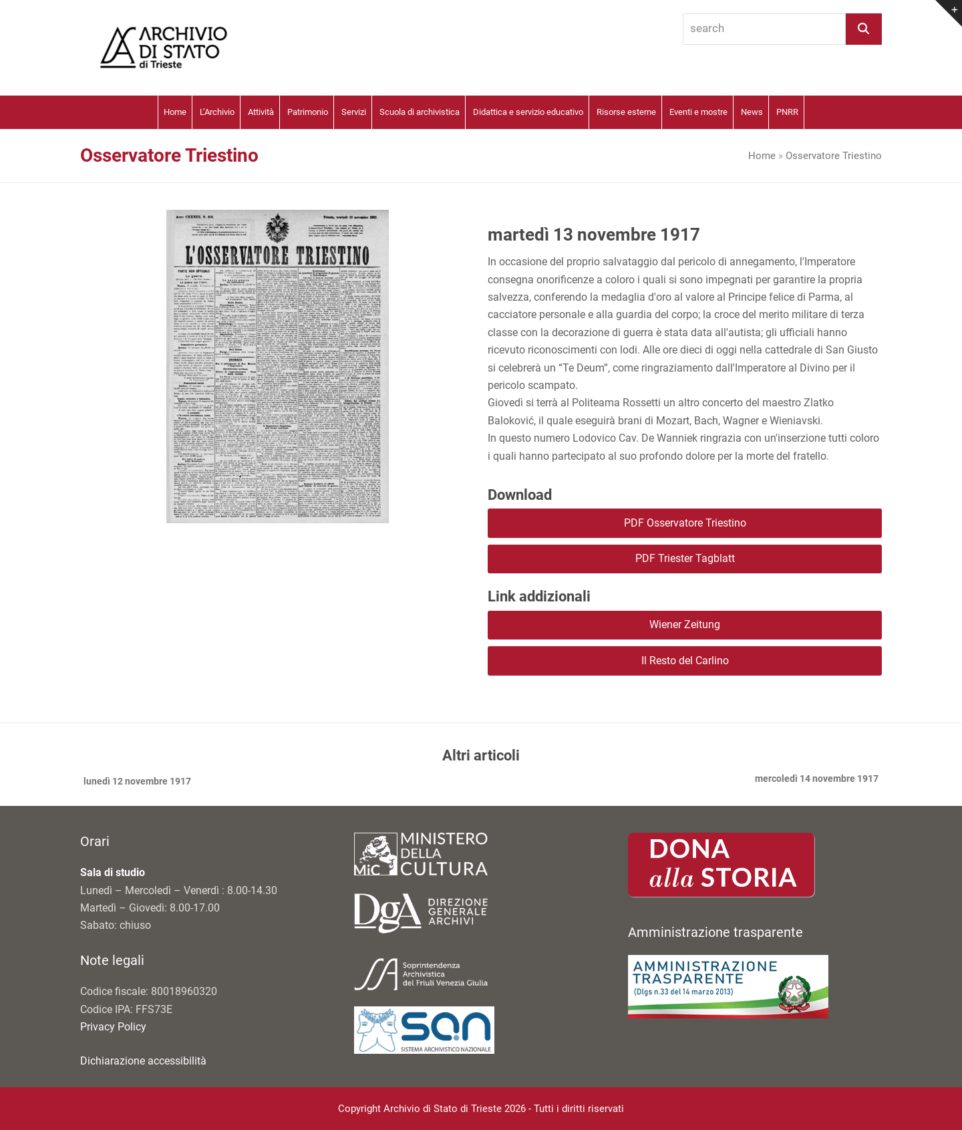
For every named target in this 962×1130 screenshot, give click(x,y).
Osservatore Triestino (834, 156)
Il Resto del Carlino (685, 660)
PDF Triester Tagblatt (685, 558)
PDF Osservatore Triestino (685, 523)
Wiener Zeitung (684, 624)
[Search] (864, 29)
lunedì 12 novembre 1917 (135, 782)
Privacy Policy (113, 1026)
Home (762, 156)
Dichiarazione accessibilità (143, 1060)
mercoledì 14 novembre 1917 (816, 780)
